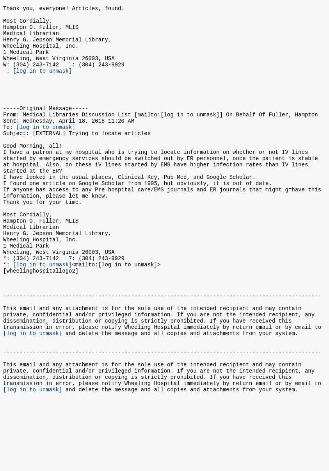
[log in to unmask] (42, 83)
